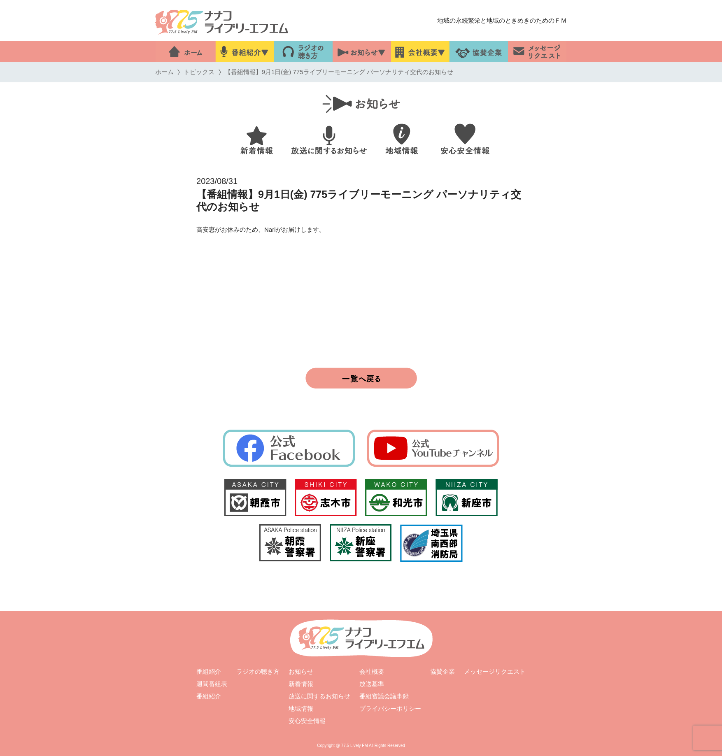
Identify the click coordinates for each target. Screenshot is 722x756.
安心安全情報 (307, 720)
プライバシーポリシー (390, 708)
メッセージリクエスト (495, 671)
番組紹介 (208, 671)
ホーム (164, 71)
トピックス (199, 71)
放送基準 (371, 683)
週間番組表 (211, 683)
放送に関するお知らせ (319, 696)
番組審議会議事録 (384, 696)
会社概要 (371, 671)
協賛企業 (442, 671)
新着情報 (301, 683)
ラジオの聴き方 (257, 671)
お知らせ (301, 671)
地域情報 (301, 708)
